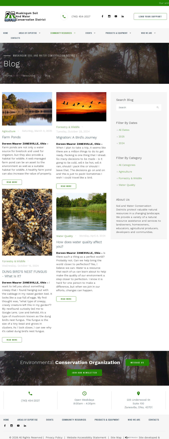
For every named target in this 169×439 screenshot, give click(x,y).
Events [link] (89, 32)
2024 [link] (123, 143)
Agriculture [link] (126, 171)
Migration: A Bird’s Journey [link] (76, 137)
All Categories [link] (128, 164)
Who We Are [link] (146, 32)
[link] (25, 16)
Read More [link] (12, 182)
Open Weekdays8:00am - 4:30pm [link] (84, 401)
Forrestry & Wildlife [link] (131, 178)
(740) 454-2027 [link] (81, 16)
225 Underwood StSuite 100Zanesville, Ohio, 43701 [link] (138, 403)
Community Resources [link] (61, 32)
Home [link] (5, 32)
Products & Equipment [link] (117, 32)
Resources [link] (29, 75)
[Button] (157, 107)
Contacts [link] (15, 37)
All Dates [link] (125, 129)
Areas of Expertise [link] (28, 32)
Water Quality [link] (128, 184)
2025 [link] (123, 136)
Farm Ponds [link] (11, 137)
